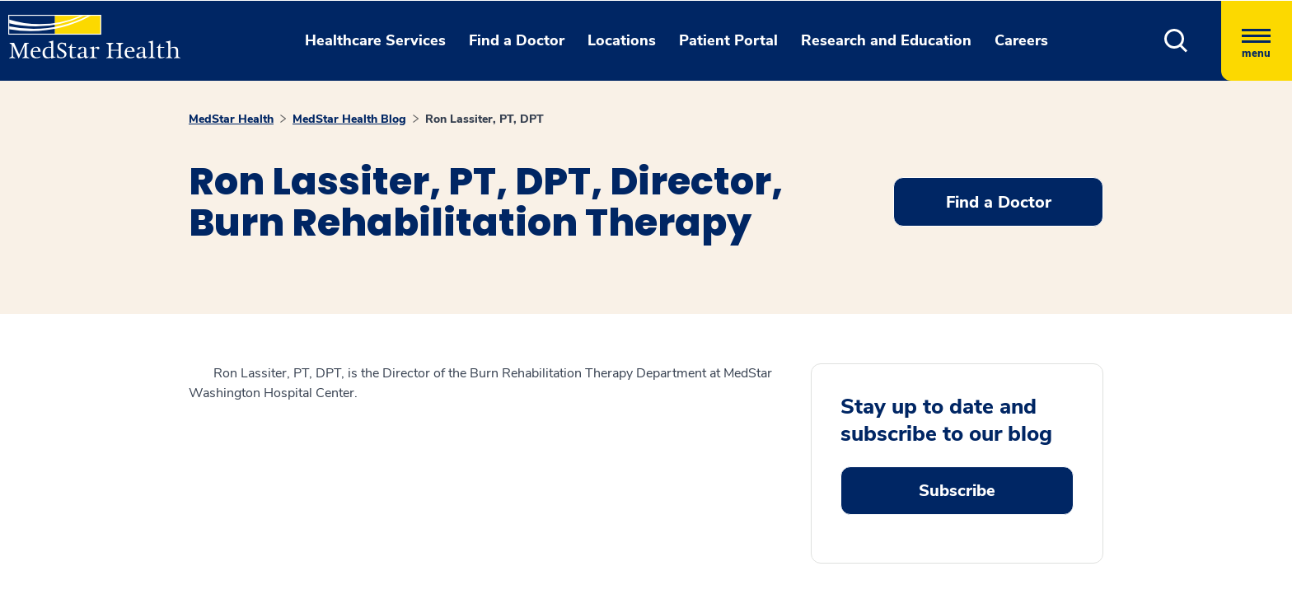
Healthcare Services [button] (375, 40)
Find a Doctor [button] (516, 40)
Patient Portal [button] (728, 40)
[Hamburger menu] (1256, 41)
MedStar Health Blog (349, 119)
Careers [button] (1021, 40)
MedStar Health (231, 119)
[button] (1176, 41)
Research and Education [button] (886, 40)
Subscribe (957, 491)
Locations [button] (621, 40)
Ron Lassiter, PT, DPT (484, 119)
